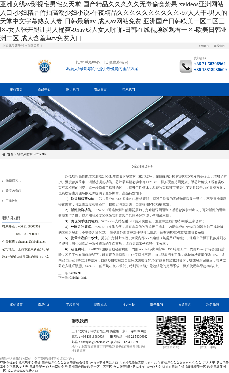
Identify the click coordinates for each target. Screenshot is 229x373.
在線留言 (204, 45)
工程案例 (72, 305)
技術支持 (128, 305)
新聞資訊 (100, 305)
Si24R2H (76, 273)
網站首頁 (16, 89)
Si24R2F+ (40, 154)
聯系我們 (219, 45)
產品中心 (44, 89)
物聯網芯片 (25, 154)
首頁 (10, 154)
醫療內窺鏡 (13, 191)
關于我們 (72, 89)
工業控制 (12, 201)
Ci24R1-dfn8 (78, 277)
